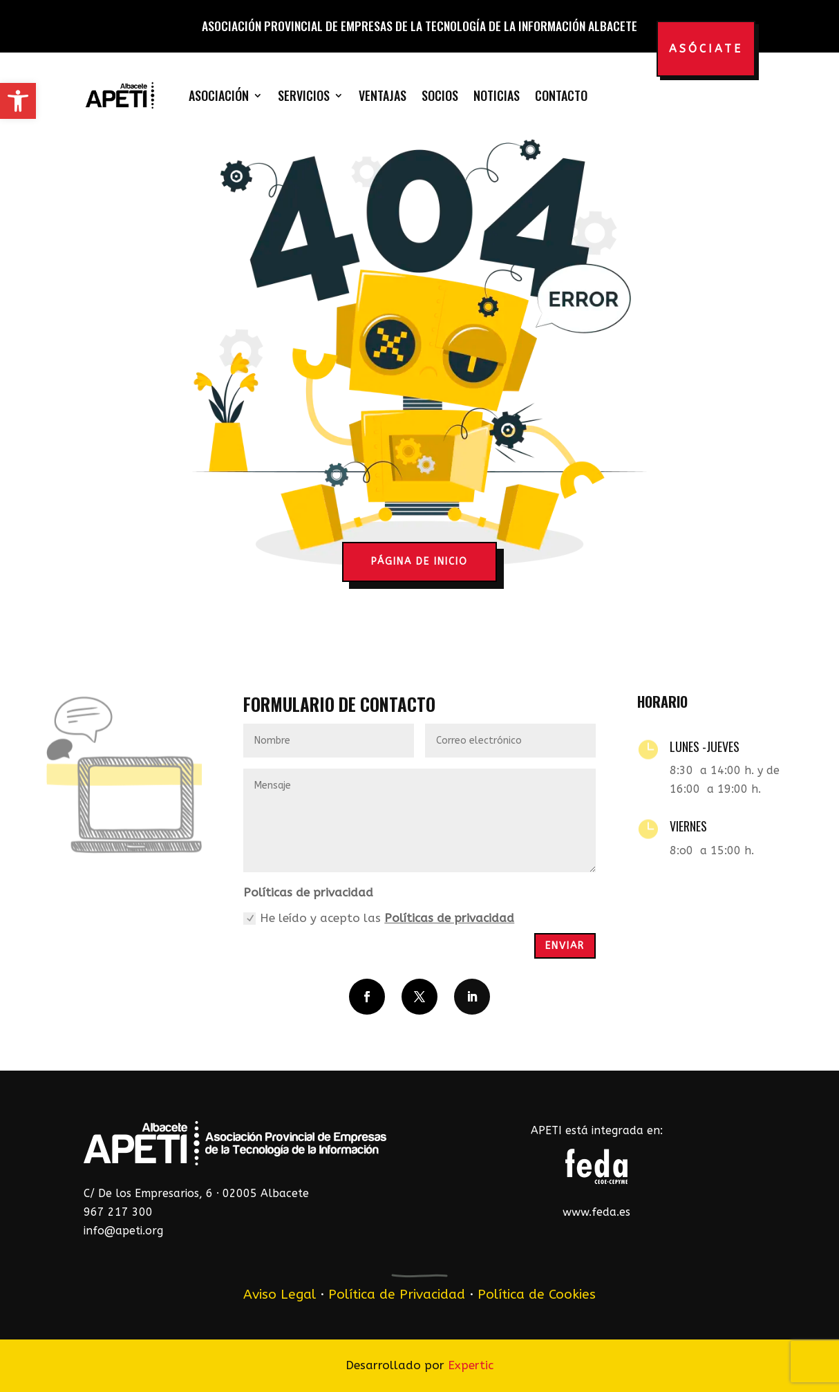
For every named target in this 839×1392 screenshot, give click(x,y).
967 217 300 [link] (118, 1212)
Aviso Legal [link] (279, 1294)
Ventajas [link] (382, 95)
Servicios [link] (304, 95)
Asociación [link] (219, 95)
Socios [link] (440, 95)
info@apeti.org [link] (123, 1230)
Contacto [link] (561, 95)
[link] (18, 101)
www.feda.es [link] (596, 1212)
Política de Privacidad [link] (396, 1294)
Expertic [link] (470, 1365)
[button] (367, 997)
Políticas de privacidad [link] (449, 918)
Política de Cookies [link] (537, 1294)
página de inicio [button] (419, 561)
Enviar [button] (565, 946)
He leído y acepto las (378, 918)
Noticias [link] (496, 95)
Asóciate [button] (706, 48)
